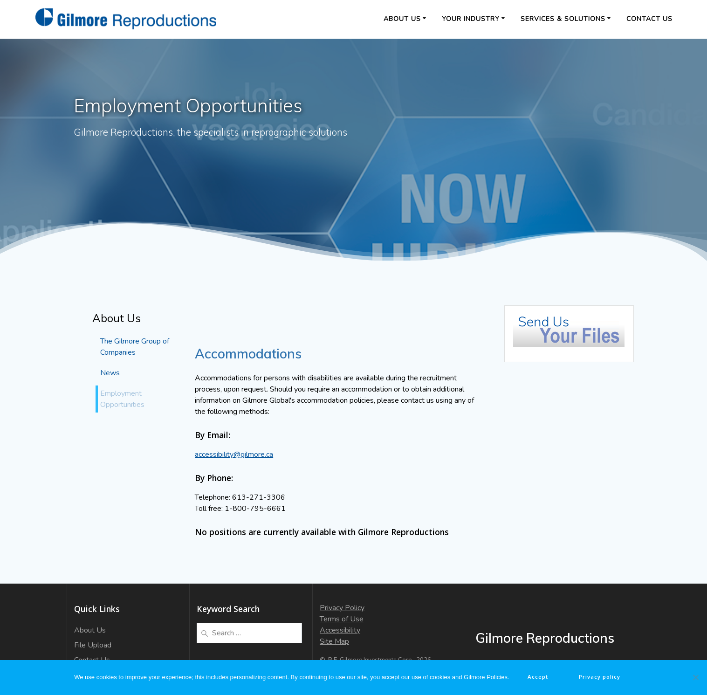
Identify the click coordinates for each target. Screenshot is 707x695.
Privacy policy (602, 677)
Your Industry (471, 18)
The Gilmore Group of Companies (134, 347)
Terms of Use (342, 619)
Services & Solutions (563, 18)
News (110, 373)
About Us (402, 18)
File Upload (92, 645)
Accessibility (340, 630)
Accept (538, 677)
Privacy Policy (342, 608)
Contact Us (649, 18)
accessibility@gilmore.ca (234, 454)
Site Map (334, 641)
